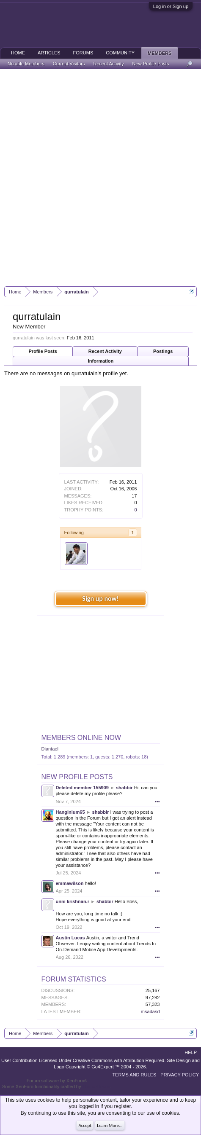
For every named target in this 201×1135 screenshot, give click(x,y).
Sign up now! (100, 598)
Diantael (49, 748)
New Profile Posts (77, 776)
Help (190, 1052)
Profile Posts (43, 351)
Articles (49, 52)
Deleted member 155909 (82, 787)
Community (120, 52)
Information (101, 360)
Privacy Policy (179, 1074)
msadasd (150, 1011)
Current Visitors (69, 63)
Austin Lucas (70, 937)
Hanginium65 (70, 812)
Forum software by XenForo (57, 1080)
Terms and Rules (134, 1074)
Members (159, 53)
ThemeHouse (96, 1086)
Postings (163, 351)
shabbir (124, 787)
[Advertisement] (100, 178)
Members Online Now (81, 737)
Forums (83, 52)
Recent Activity (105, 351)
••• (157, 801)
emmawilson (70, 883)
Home (18, 52)
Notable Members (26, 63)
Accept (84, 1125)
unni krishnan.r (72, 901)
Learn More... (109, 1125)
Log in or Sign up (170, 6)
